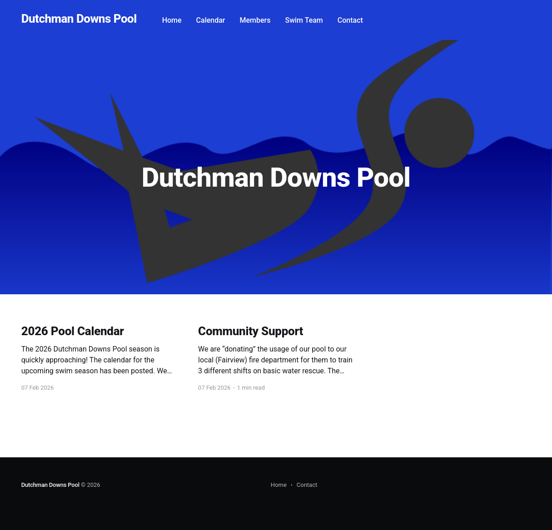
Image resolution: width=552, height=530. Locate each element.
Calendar (210, 20)
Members (255, 20)
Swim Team (304, 20)
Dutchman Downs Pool (79, 19)
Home (172, 20)
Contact (350, 20)
